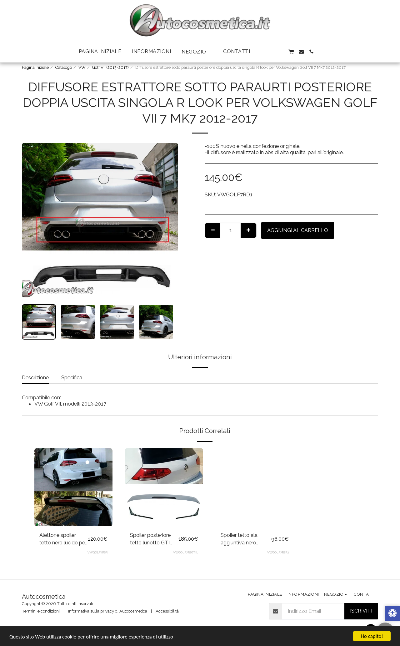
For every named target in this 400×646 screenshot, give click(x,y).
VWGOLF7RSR (98, 552)
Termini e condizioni (41, 611)
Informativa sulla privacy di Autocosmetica (107, 611)
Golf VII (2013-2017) (110, 67)
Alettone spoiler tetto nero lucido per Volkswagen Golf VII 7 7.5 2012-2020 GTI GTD (63, 539)
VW (82, 67)
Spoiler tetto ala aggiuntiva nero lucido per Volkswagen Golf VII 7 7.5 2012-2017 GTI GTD (246, 539)
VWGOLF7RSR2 (278, 552)
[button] (197, 52)
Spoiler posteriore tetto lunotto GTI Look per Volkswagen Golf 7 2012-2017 (151, 539)
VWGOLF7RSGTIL (185, 552)
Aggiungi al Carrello (297, 230)
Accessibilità (167, 611)
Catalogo (63, 67)
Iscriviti (361, 611)
